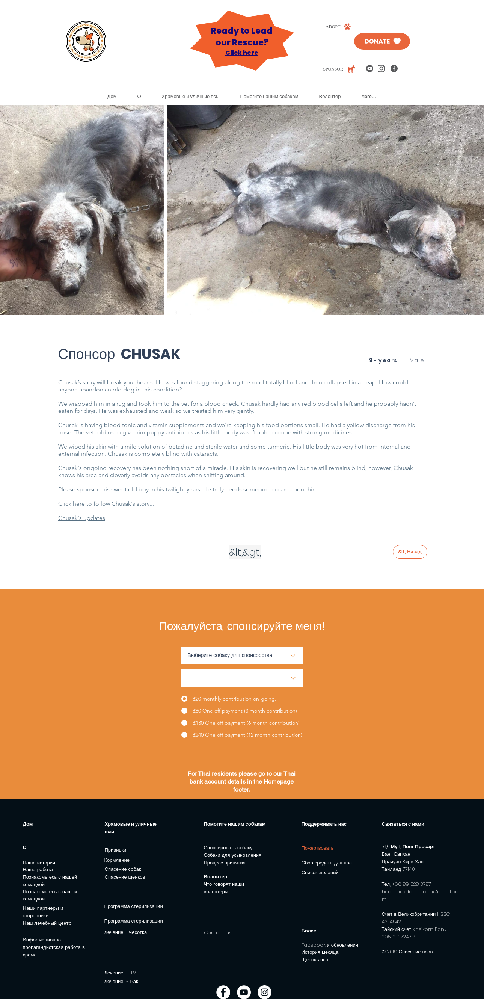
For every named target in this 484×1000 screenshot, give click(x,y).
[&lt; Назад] (410, 552)
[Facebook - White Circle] (223, 992)
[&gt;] (252, 552)
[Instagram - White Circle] (264, 992)
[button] (143, 96)
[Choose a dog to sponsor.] (242, 655)
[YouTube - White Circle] (244, 992)
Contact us (218, 932)
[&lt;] (236, 552)
